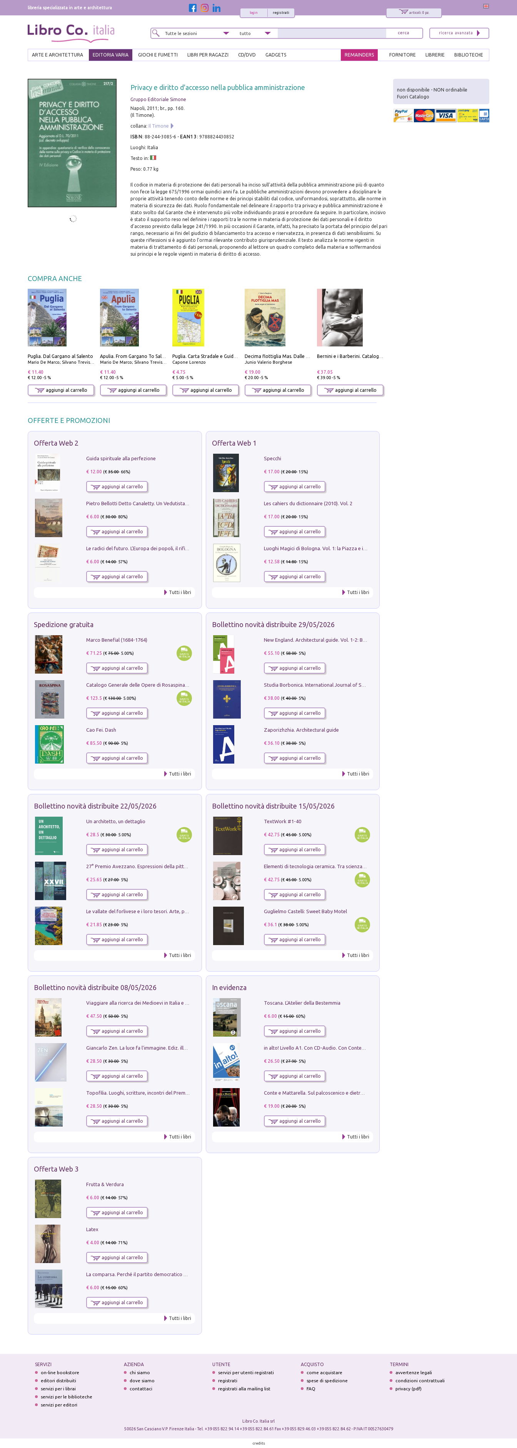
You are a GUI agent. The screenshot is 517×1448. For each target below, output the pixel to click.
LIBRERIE (435, 54)
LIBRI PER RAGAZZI (207, 54)
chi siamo (140, 1372)
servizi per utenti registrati (246, 1372)
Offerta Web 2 (56, 443)
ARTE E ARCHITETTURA (57, 54)
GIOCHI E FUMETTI (158, 54)
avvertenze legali (413, 1372)
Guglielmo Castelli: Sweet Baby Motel (305, 911)
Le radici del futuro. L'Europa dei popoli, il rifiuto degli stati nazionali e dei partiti (175, 548)
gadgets (275, 54)
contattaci (141, 1388)
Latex (92, 1229)
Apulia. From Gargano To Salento (136, 356)
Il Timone (158, 125)
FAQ (311, 1388)
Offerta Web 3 (56, 1169)
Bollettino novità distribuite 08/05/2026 (95, 987)
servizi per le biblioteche (66, 1396)
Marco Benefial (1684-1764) (116, 639)
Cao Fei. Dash (101, 729)
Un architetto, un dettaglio (115, 821)
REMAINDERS (359, 54)
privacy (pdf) (408, 1388)
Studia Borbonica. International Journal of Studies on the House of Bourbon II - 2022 (358, 684)
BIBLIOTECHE (468, 54)
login (254, 13)
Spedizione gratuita (63, 624)
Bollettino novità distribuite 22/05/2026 (95, 806)
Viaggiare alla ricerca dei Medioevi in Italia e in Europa (146, 1002)
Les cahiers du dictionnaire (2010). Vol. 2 (308, 503)
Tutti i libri (180, 592)
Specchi (272, 458)
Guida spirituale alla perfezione (121, 458)
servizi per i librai (58, 1388)
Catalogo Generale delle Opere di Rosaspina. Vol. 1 (143, 684)
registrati (281, 13)
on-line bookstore (60, 1372)
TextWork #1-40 (282, 821)
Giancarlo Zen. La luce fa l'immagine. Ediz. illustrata (143, 1047)
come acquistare (324, 1372)
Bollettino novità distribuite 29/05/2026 (273, 624)
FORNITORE (402, 54)
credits (259, 1443)
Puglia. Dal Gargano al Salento (60, 356)
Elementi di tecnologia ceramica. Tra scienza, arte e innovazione (335, 866)
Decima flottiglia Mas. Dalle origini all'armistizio (297, 356)
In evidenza (229, 987)
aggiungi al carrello (61, 390)
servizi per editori (59, 1404)
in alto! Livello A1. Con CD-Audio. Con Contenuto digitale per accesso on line (349, 1047)
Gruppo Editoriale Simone (158, 99)
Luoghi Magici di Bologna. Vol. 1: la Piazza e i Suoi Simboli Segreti (337, 548)
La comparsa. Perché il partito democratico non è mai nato (151, 1274)
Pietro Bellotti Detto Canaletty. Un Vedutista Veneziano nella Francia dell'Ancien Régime (184, 503)
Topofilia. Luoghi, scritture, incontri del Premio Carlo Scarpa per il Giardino (169, 1092)
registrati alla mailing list (244, 1388)
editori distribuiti (58, 1380)
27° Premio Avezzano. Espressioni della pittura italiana (147, 866)
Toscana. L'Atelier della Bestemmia (302, 1002)
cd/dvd (247, 54)
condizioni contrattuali (420, 1380)
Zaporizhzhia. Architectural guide (301, 729)
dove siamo (142, 1380)
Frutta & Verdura (105, 1184)
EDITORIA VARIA (110, 54)
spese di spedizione (327, 1380)
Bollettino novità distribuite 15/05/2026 (273, 806)
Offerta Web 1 (234, 443)
